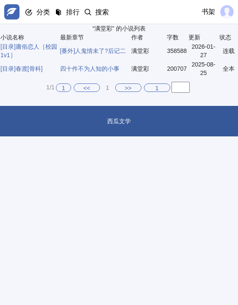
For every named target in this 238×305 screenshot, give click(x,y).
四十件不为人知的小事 (89, 68)
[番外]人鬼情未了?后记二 (93, 50)
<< (86, 88)
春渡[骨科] (29, 68)
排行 (73, 12)
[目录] (8, 46)
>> (128, 88)
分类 (43, 12)
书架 (208, 11)
